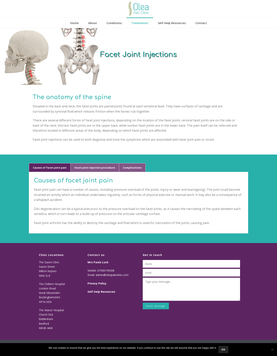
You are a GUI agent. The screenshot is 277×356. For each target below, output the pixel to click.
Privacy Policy (97, 283)
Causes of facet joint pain (50, 167)
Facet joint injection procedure (94, 167)
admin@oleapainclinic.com (112, 275)
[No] (272, 350)
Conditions (114, 23)
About (92, 23)
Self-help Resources (172, 23)
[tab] (50, 167)
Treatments (139, 23)
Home (74, 23)
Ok (223, 349)
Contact (201, 23)
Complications (132, 167)
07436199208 (106, 270)
